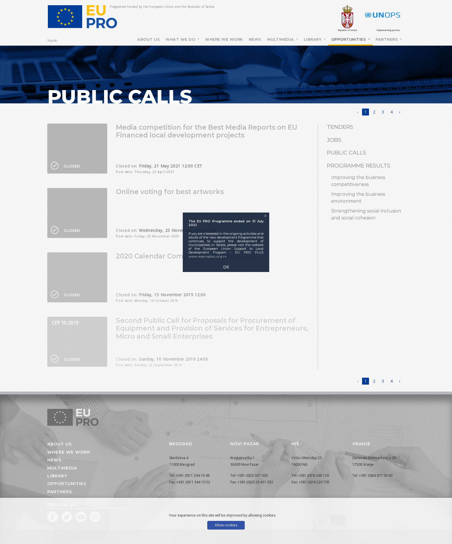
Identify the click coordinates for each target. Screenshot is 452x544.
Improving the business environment (358, 197)
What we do (181, 39)
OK (226, 267)
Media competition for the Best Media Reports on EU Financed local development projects (206, 131)
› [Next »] (399, 112)
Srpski (52, 40)
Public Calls (346, 152)
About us (59, 444)
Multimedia (281, 39)
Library (313, 39)
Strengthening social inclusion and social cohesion (366, 214)
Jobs (334, 140)
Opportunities (349, 39)
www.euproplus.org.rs (208, 256)
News (255, 39)
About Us (148, 39)
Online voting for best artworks (170, 192)
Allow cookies (226, 525)
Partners (387, 39)
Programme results (358, 165)
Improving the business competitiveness (358, 181)
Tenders (340, 127)
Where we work (224, 39)
